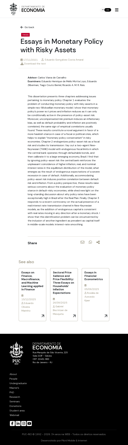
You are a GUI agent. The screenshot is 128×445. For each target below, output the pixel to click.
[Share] (98, 242)
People (13, 378)
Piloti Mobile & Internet (74, 440)
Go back (27, 27)
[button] (116, 10)
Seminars (15, 401)
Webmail (14, 415)
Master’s (14, 387)
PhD (12, 392)
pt (103, 10)
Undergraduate (18, 383)
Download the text (33, 63)
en (108, 10)
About (13, 374)
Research (15, 397)
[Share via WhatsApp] (90, 244)
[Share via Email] (82, 244)
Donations (15, 406)
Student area (17, 410)
